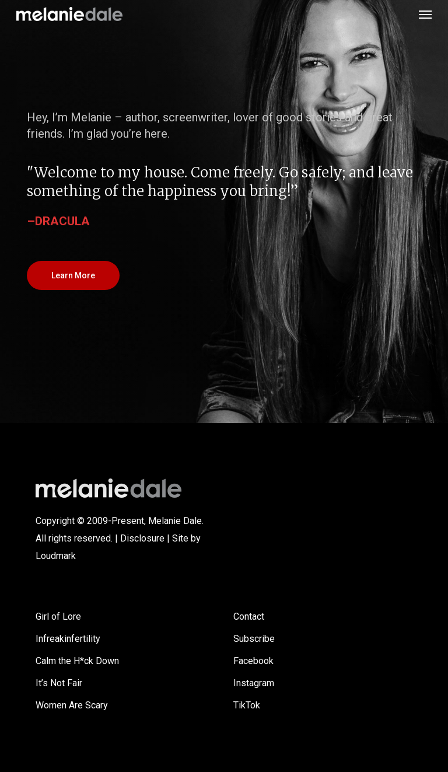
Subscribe (254, 638)
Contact (248, 616)
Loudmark (56, 555)
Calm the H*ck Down (77, 660)
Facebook (253, 660)
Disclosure (142, 538)
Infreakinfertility (68, 638)
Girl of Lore (58, 616)
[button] (425, 14)
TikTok (246, 705)
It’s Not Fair (59, 683)
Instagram (253, 683)
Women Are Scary (72, 705)
